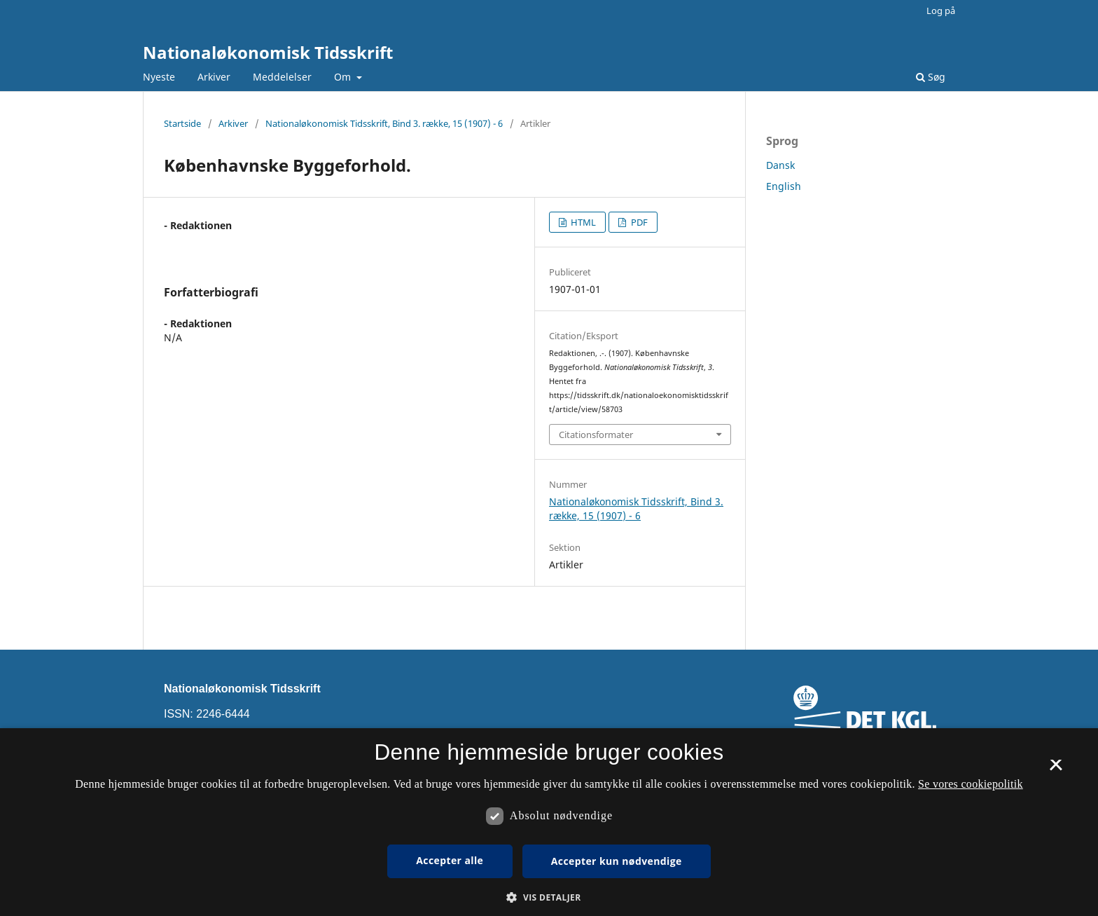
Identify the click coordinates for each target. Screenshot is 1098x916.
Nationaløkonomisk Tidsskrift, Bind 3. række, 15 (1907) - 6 (384, 123)
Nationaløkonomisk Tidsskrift (268, 52)
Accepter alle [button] (449, 860)
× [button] (1056, 769)
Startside (182, 123)
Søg (930, 76)
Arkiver (213, 76)
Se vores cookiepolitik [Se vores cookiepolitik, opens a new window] (970, 784)
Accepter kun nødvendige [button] (616, 861)
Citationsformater (596, 434)
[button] (549, 897)
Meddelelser (282, 76)
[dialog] (549, 822)
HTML (582, 222)
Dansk (780, 165)
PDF (638, 222)
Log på (940, 10)
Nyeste (159, 76)
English (783, 186)
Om (344, 76)
